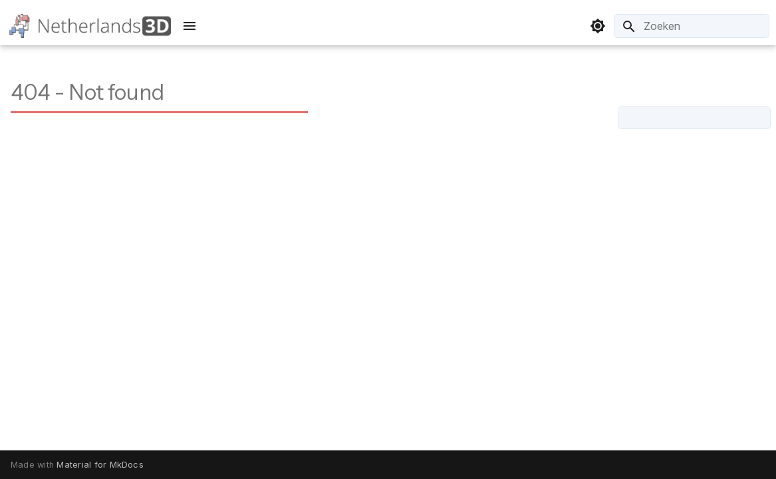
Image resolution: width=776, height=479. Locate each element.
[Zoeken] (691, 26)
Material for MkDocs (100, 465)
